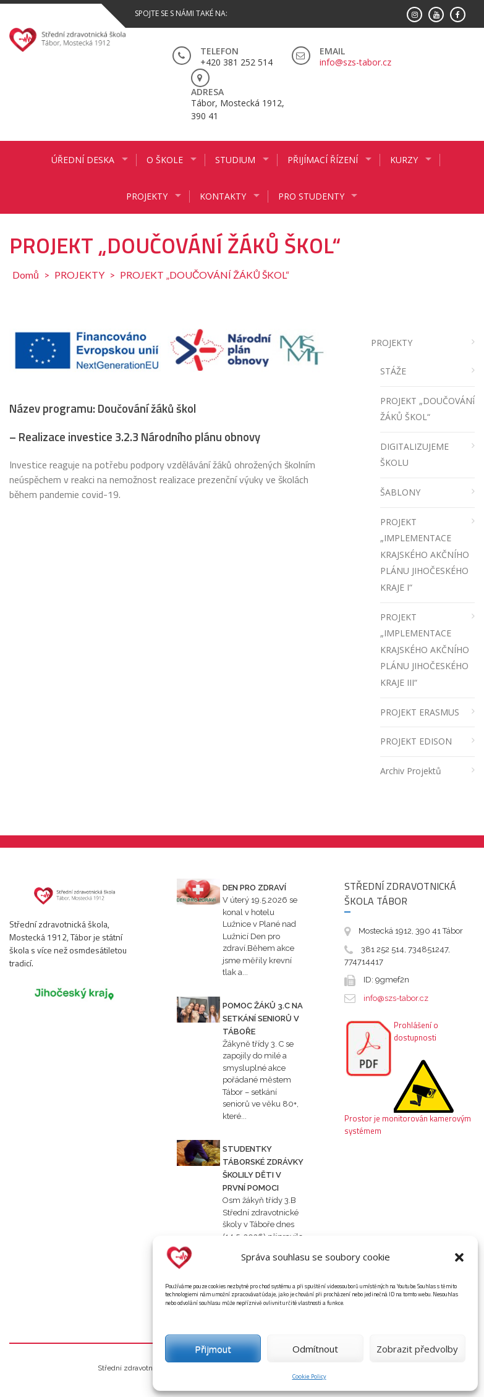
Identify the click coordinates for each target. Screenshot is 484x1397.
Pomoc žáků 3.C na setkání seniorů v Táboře (263, 1018)
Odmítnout (315, 1349)
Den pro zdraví (254, 887)
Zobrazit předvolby (417, 1349)
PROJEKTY (79, 275)
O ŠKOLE (164, 160)
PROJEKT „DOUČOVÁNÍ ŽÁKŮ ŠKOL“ (427, 409)
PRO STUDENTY (311, 196)
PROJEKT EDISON (416, 741)
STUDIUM (235, 160)
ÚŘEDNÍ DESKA (82, 160)
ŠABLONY (400, 492)
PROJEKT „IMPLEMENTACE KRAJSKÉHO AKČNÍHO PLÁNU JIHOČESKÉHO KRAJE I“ (424, 554)
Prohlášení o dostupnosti (416, 1031)
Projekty (147, 196)
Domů (25, 275)
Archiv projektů (410, 771)
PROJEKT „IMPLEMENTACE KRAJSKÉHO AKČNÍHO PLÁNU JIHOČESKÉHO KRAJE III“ (424, 649)
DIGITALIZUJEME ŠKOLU (414, 455)
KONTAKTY (223, 196)
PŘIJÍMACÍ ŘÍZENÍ (322, 160)
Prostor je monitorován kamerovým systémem (407, 1124)
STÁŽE (393, 371)
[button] (459, 1257)
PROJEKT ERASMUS (419, 712)
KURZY (404, 160)
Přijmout (213, 1349)
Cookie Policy (309, 1376)
